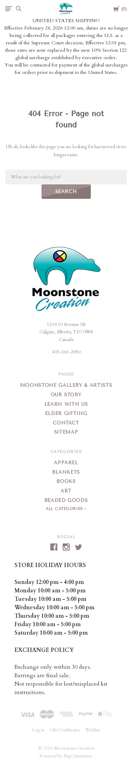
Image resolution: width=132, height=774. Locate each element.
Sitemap (66, 432)
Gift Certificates (65, 730)
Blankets (66, 472)
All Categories (65, 508)
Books (65, 481)
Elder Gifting (66, 413)
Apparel (66, 462)
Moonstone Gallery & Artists (66, 385)
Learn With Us (66, 404)
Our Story (66, 394)
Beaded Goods (66, 500)
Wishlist (92, 730)
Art (66, 490)
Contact (66, 423)
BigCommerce (78, 756)
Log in (38, 730)
